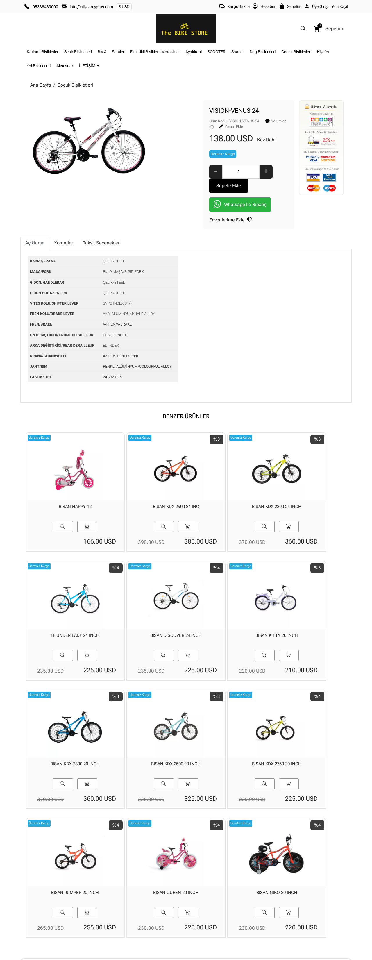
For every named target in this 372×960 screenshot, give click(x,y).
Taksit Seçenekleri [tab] (102, 223)
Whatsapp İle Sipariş (191, 185)
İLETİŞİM (89, 65)
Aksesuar (64, 65)
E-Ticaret (180, 955)
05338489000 (45, 6)
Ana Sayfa (40, 85)
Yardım (196, 921)
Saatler (118, 51)
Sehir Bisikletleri (78, 51)
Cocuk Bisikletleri (296, 51)
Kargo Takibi (234, 6)
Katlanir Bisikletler (42, 51)
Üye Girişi (316, 6)
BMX (102, 51)
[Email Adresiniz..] (233, 861)
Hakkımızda (90, 902)
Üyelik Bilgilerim (148, 911)
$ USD (124, 6)
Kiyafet (323, 51)
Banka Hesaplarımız (98, 921)
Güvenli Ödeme (314, 911)
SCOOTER (217, 51)
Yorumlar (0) (232, 120)
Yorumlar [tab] (63, 223)
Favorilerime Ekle (182, 200)
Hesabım (264, 6)
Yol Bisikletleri (39, 65)
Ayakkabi (193, 51)
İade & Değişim (259, 911)
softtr (147, 955)
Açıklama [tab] (34, 223)
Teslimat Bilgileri (260, 902)
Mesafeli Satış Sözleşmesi (268, 921)
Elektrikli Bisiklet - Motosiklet (155, 51)
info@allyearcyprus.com (91, 6)
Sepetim (290, 6)
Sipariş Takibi (202, 911)
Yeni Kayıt (339, 6)
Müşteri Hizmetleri (317, 921)
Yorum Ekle (262, 120)
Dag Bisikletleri (263, 51)
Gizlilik (306, 902)
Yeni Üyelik (144, 902)
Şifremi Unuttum (149, 921)
